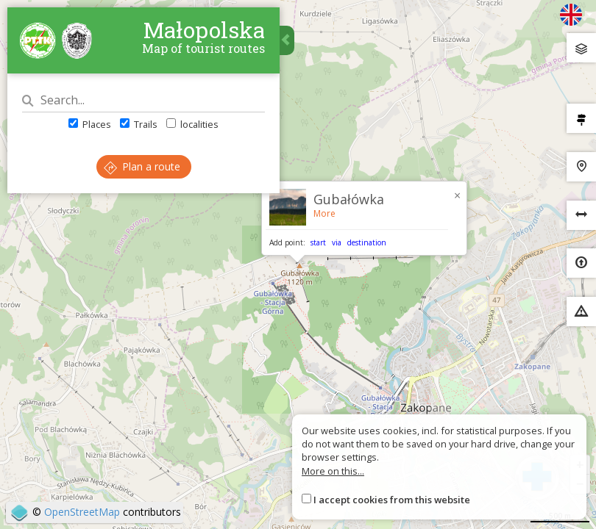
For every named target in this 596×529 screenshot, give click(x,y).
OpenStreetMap (82, 512)
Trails (138, 124)
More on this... (333, 471)
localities (192, 124)
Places (89, 124)
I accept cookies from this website (391, 499)
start (318, 242)
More (324, 213)
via (336, 242)
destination (366, 242)
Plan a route (142, 166)
